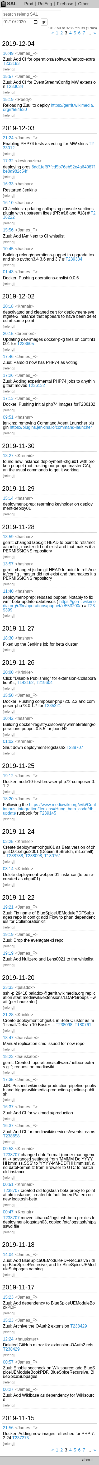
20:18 (8, 306)
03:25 (8, 841)
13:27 (8, 455)
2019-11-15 (18, 1418)
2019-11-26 (18, 662)
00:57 (8, 1362)
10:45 (8, 249)
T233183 (11, 63)
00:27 (8, 1389)
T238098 (33, 856)
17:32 (8, 161)
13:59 (8, 536)
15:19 (8, 99)
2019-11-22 (18, 897)
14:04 (8, 1254)
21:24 (8, 138)
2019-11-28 (18, 527)
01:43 (8, 272)
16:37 (8, 1107)
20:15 (8, 333)
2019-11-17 (18, 1287)
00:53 (8, 1148)
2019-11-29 (18, 488)
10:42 (8, 718)
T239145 (48, 813)
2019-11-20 (18, 978)
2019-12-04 (18, 44)
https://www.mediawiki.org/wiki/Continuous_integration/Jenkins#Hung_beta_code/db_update (49, 808)
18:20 (8, 799)
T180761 (52, 856)
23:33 (8, 987)
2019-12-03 (18, 128)
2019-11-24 (18, 831)
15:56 (8, 230)
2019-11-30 (18, 446)
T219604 (44, 682)
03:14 (8, 869)
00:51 (8, 1184)
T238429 (78, 1326)
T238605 (25, 343)
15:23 (8, 1297)
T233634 (14, 86)
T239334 (73, 259)
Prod (28, 4)
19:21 (8, 907)
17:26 (8, 375)
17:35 (8, 1079)
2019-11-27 (18, 628)
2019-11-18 (18, 1245)
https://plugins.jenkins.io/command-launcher (51, 427)
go (44, 22)
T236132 (36, 385)
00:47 (8, 1212)
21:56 (8, 1428)
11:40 (8, 591)
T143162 (25, 682)
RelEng (45, 4)
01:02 (8, 741)
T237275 (20, 1438)
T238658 (11, 1136)
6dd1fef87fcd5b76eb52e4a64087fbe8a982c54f (49, 169)
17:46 (8, 356)
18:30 (8, 638)
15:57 (8, 76)
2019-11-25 (18, 766)
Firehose (65, 4)
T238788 (14, 856)
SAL (9, 3)
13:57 (8, 564)
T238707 (75, 747)
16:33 (8, 184)
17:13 (8, 398)
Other (83, 4)
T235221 (52, 705)
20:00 (8, 672)
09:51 (8, 417)
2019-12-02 (18, 296)
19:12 (8, 776)
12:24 (8, 1339)
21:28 (8, 1014)
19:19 (8, 934)
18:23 (8, 1056)
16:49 (8, 53)
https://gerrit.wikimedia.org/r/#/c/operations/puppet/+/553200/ (49, 603)
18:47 (8, 1037)
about (87, 1460)
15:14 (8, 498)
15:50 (8, 695)
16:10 (8, 202)
